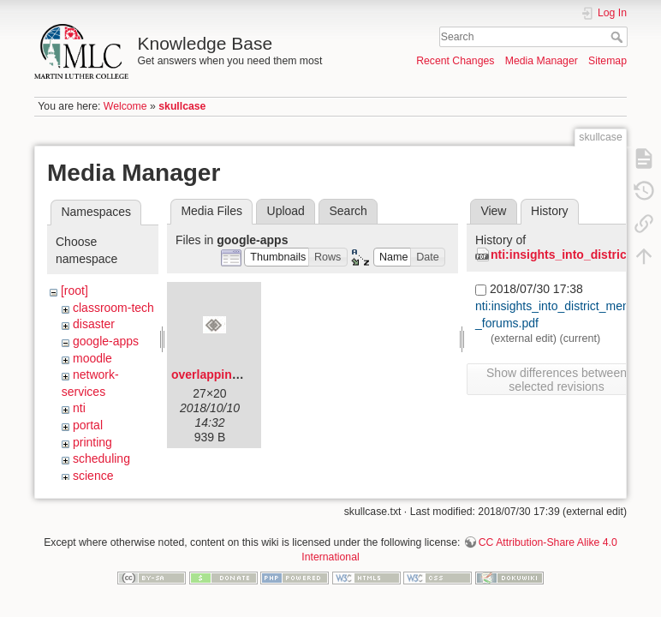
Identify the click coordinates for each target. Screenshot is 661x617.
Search (618, 37)
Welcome (125, 106)
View (493, 211)
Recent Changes (455, 61)
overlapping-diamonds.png (248, 374)
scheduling (101, 458)
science (93, 475)
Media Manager (541, 61)
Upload (286, 211)
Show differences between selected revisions (556, 379)
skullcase (181, 106)
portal (88, 425)
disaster (94, 324)
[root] (74, 290)
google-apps (106, 341)
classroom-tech (113, 307)
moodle (92, 358)
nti (79, 408)
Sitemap (607, 61)
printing (92, 442)
